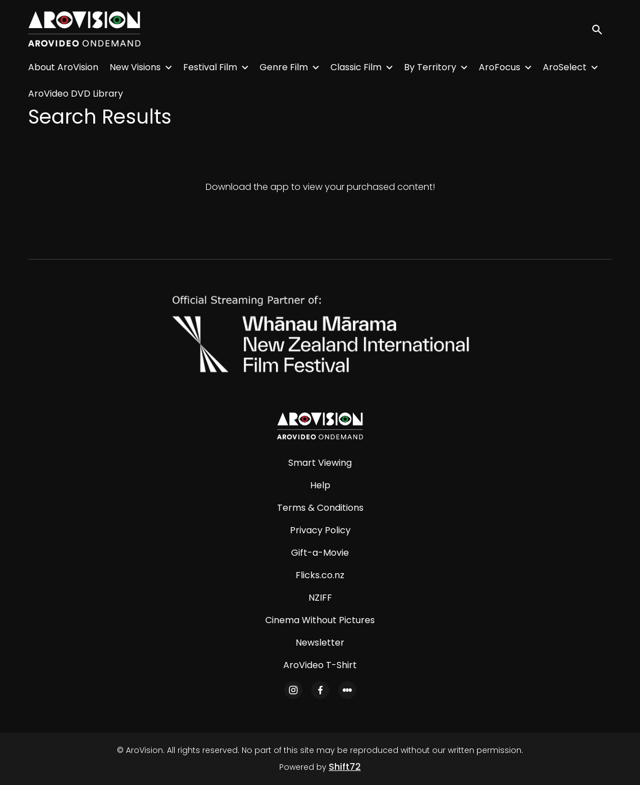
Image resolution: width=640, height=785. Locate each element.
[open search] (602, 29)
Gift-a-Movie (320, 552)
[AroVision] (319, 425)
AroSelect (565, 67)
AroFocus (499, 67)
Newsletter (320, 642)
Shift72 (345, 766)
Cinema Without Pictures (320, 620)
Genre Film (284, 67)
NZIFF (320, 597)
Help (320, 485)
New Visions (135, 67)
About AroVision (63, 67)
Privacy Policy (320, 530)
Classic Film (356, 67)
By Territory (430, 67)
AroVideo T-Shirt (320, 665)
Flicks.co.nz (320, 575)
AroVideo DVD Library (75, 93)
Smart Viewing (320, 462)
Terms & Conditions (320, 507)
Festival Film (210, 67)
